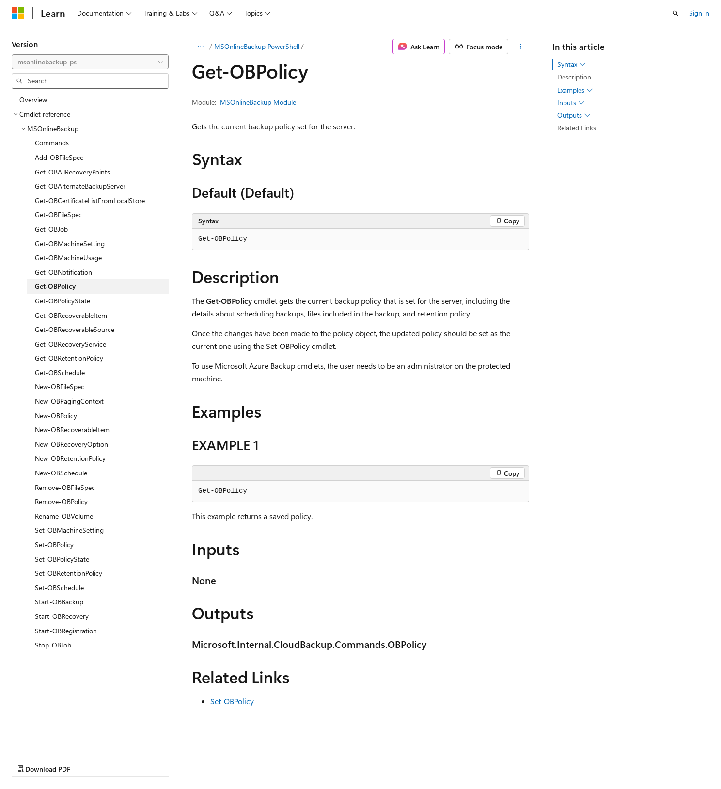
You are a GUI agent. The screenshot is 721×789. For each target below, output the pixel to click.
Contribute (486, 758)
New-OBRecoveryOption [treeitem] (71, 444)
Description (574, 76)
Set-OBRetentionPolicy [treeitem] (68, 573)
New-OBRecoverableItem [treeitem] (72, 429)
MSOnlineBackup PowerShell (256, 46)
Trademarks (620, 758)
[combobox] (90, 62)
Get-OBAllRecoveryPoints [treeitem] (72, 171)
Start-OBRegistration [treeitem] (66, 630)
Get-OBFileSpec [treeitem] (58, 214)
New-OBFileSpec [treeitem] (59, 386)
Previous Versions (400, 758)
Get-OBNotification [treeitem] (63, 272)
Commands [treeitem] (52, 142)
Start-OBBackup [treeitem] (59, 601)
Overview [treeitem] (33, 99)
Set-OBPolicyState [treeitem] (62, 559)
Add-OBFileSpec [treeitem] (59, 157)
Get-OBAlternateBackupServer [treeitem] (80, 185)
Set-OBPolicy (232, 701)
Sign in (699, 12)
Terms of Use (572, 758)
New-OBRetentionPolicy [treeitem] (70, 458)
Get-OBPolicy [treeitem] (55, 286)
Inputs (571, 102)
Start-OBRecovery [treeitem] (62, 616)
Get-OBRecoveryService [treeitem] (70, 343)
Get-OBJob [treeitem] (51, 229)
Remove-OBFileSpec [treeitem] (65, 487)
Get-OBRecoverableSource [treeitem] (74, 329)
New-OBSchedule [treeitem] (61, 472)
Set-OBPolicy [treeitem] (54, 544)
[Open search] (675, 13)
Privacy (523, 758)
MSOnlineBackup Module (258, 102)
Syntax (571, 64)
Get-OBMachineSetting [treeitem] (70, 243)
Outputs (574, 115)
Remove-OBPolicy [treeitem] (61, 501)
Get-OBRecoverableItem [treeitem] (71, 315)
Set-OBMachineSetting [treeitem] (69, 530)
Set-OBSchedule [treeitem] (59, 587)
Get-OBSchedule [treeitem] (60, 372)
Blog (444, 758)
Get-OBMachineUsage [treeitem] (68, 257)
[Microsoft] (18, 13)
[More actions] (520, 46)
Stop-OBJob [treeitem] (53, 644)
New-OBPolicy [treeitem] (56, 415)
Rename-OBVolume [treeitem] (64, 516)
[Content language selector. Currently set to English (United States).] (56, 758)
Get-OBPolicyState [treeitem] (62, 300)
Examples (575, 90)
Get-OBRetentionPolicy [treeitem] (69, 358)
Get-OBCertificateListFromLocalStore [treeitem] (90, 200)
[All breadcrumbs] (200, 46)
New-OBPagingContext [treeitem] (69, 401)
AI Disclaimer (343, 758)
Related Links (576, 127)
